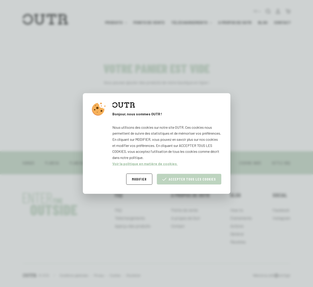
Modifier (139, 179)
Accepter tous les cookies (189, 179)
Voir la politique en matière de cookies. (145, 163)
